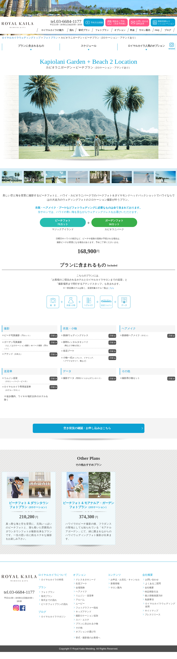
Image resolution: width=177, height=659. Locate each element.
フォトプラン (48, 599)
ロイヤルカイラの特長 (52, 586)
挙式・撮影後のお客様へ (88, 644)
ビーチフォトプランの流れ (54, 611)
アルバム (80, 606)
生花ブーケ (81, 590)
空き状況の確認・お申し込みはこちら (87, 428)
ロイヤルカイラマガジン (53, 623)
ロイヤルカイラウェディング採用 (160, 612)
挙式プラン (46, 603)
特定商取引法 (152, 598)
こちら (111, 288)
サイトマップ (152, 617)
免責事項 (149, 606)
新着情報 (115, 590)
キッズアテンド (83, 618)
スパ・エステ (82, 626)
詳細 (53, 335)
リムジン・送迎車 (85, 602)
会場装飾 (80, 594)
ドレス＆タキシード (86, 586)
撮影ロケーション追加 (87, 622)
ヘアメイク (81, 598)
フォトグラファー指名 (87, 614)
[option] (88, 117)
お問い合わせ (152, 586)
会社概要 (149, 594)
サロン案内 (116, 594)
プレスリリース (153, 621)
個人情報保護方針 (154, 602)
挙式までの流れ (49, 607)
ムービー (80, 610)
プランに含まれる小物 (87, 630)
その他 (79, 634)
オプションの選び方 (86, 638)
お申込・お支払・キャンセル (125, 586)
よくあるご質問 (153, 590)
